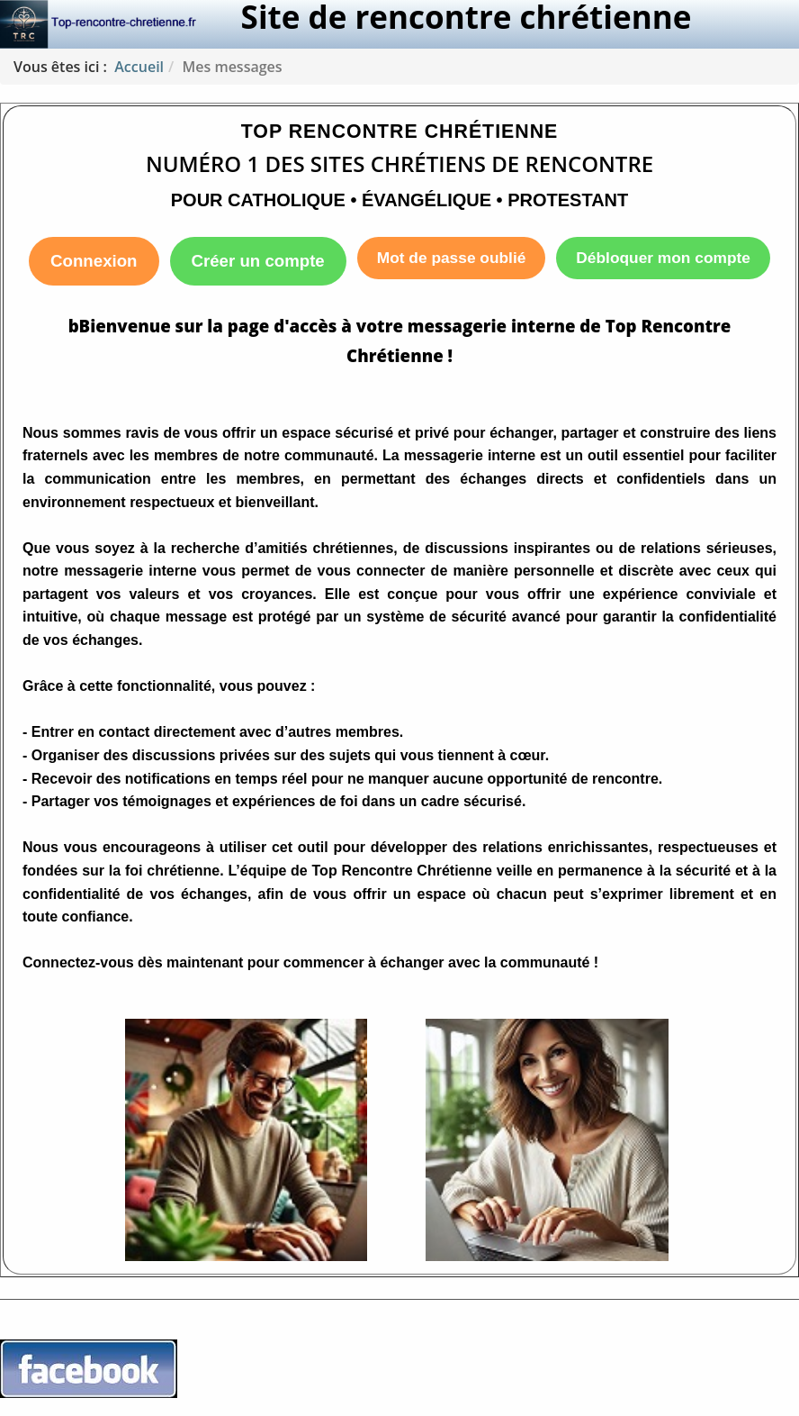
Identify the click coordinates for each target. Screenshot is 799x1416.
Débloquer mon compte (663, 258)
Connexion (93, 260)
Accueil (139, 67)
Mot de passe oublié (451, 258)
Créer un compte (258, 260)
